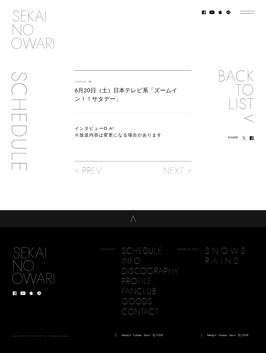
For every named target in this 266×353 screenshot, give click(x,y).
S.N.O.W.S (225, 247)
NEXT (177, 170)
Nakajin (126, 331)
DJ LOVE (158, 331)
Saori (147, 331)
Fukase (137, 331)
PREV (88, 170)
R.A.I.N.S (221, 257)
